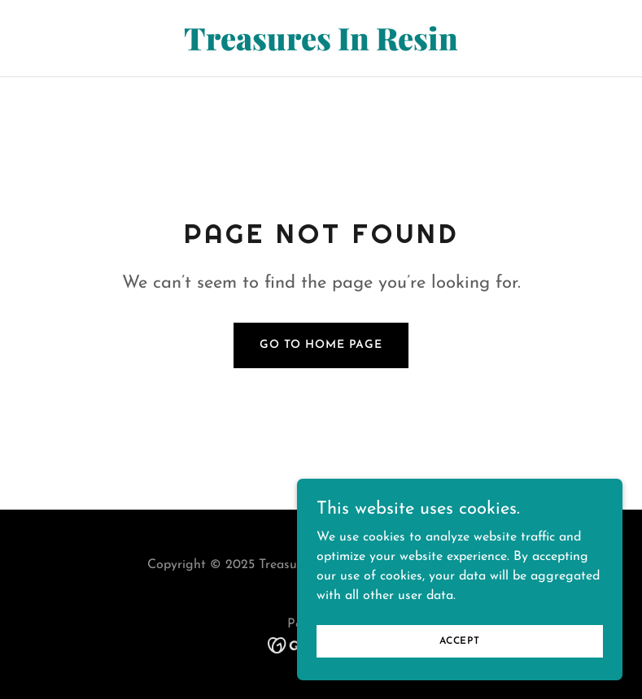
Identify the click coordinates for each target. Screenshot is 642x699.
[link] (321, 47)
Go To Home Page (321, 345)
